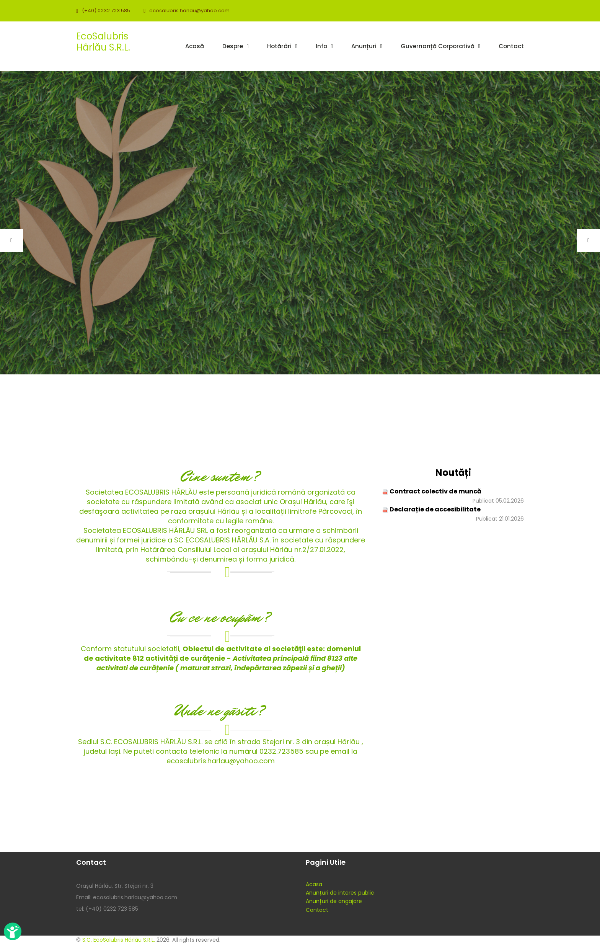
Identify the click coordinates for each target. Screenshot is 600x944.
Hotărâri (279, 46)
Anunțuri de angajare (334, 901)
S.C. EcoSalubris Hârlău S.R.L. (118, 940)
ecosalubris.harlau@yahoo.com (189, 10)
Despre (232, 46)
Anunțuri (364, 46)
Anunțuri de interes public (340, 893)
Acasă (194, 46)
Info (321, 46)
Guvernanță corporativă (437, 46)
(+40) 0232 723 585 (106, 10)
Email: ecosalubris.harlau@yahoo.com (126, 897)
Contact (511, 46)
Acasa (314, 884)
